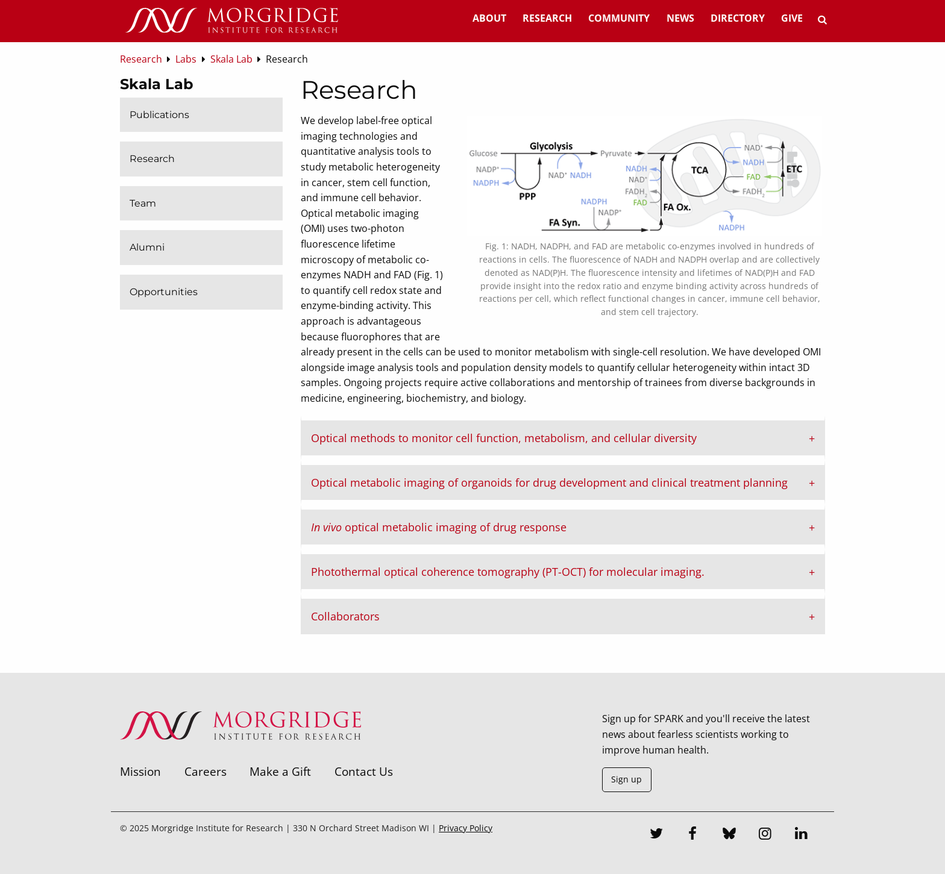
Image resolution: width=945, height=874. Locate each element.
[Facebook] (693, 834)
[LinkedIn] (801, 834)
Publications (159, 114)
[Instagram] (765, 834)
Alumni (147, 247)
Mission (140, 771)
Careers (205, 771)
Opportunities (164, 292)
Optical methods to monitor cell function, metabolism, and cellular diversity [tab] (504, 438)
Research (547, 18)
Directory (738, 18)
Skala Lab (156, 84)
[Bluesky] (729, 834)
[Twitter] (657, 834)
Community (619, 18)
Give (792, 18)
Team (143, 203)
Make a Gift (280, 771)
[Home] (231, 21)
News (680, 18)
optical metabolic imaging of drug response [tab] (439, 527)
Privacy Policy (465, 828)
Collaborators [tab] (345, 616)
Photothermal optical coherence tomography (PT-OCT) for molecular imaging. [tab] (508, 571)
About (489, 18)
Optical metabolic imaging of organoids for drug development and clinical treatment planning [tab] (549, 482)
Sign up (626, 779)
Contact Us (363, 771)
